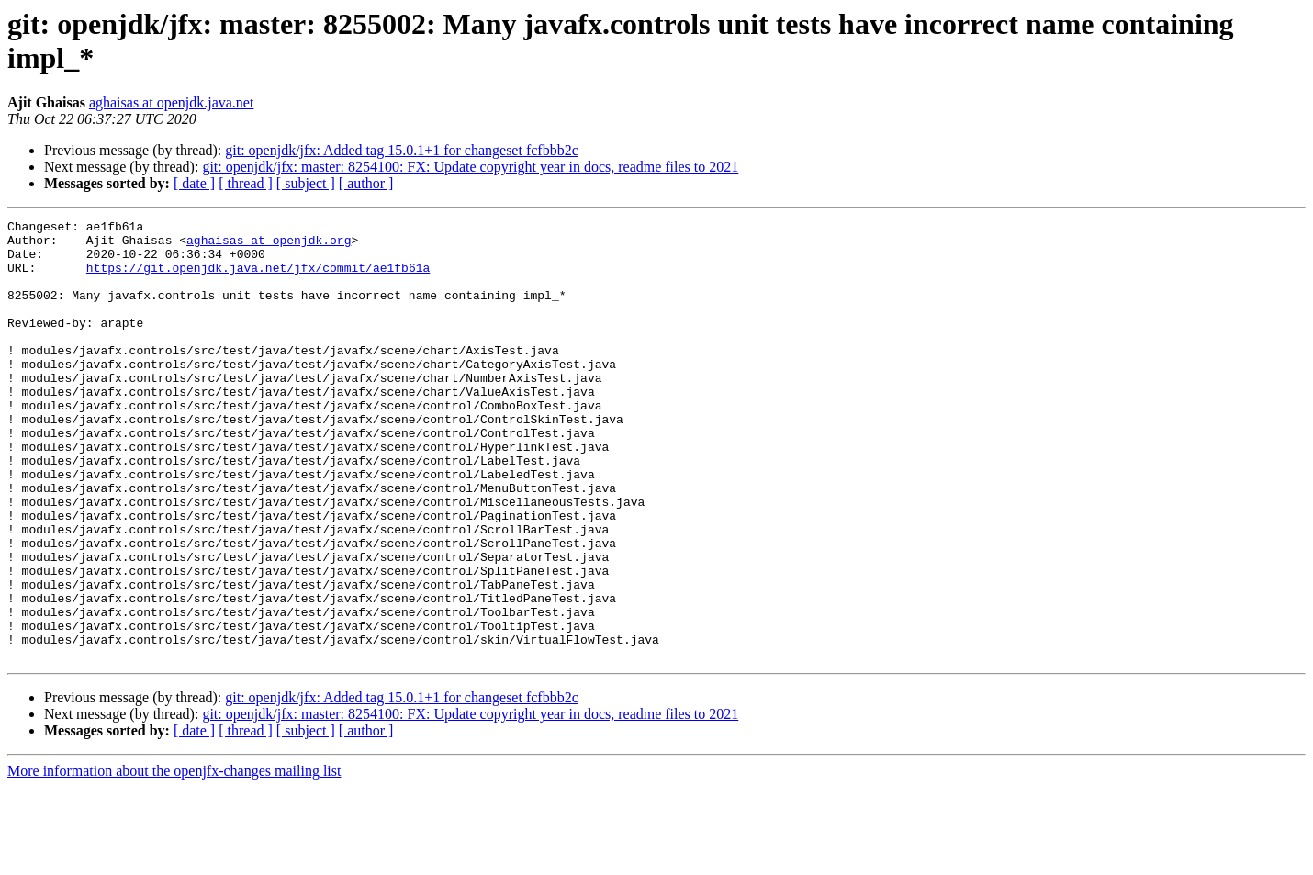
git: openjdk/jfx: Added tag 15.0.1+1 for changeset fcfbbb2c (401, 150)
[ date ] (194, 183)
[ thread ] (246, 183)
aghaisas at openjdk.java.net (171, 102)
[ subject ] (305, 183)
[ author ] (366, 183)
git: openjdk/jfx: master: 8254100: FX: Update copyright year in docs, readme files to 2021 (470, 166)
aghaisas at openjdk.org (268, 245)
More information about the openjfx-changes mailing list (174, 859)
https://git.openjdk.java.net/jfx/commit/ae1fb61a (258, 278)
